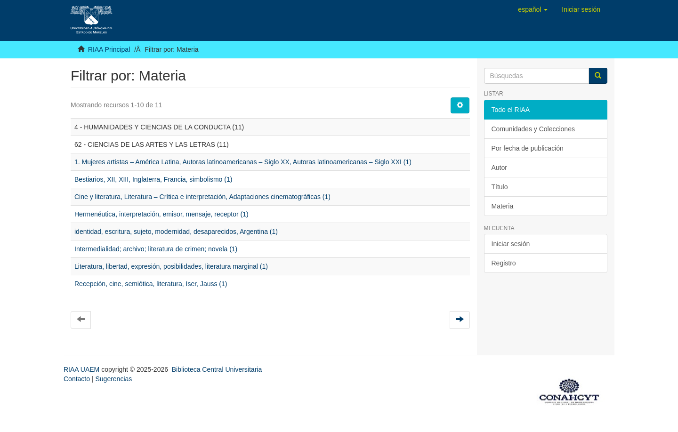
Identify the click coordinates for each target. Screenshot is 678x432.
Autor (499, 167)
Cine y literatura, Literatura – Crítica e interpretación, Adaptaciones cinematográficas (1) (202, 196)
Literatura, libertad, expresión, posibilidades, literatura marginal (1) (171, 266)
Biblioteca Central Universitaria (217, 369)
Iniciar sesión (511, 244)
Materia (503, 206)
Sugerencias (113, 379)
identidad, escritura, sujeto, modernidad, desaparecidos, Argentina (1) (176, 231)
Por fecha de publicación (528, 148)
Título (500, 187)
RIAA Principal (109, 49)
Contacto (77, 379)
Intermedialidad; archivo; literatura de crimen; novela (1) (155, 249)
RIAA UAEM (82, 369)
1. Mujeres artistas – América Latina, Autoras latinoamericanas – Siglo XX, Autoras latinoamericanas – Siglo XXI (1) (243, 162)
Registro (504, 263)
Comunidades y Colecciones (533, 129)
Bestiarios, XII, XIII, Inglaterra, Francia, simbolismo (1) (153, 179)
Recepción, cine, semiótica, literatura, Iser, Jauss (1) (150, 284)
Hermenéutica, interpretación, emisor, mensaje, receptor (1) (161, 214)
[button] (533, 9)
